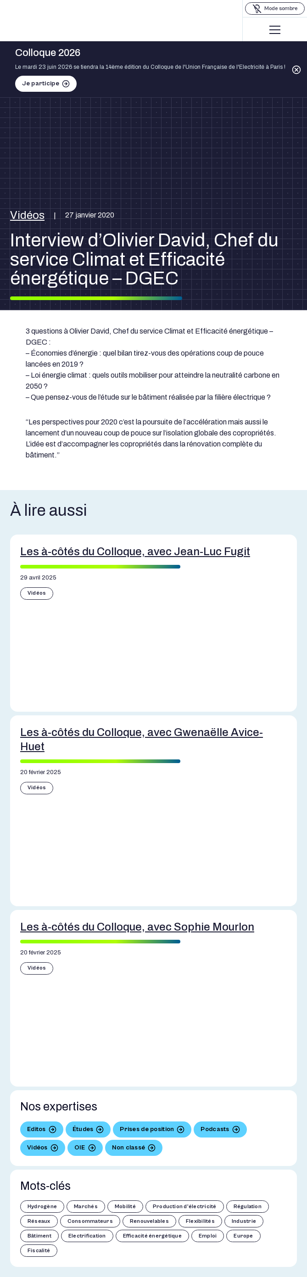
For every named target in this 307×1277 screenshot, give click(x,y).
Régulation (248, 1207)
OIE (79, 1147)
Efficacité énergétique (152, 1236)
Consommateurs (90, 1221)
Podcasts (215, 1129)
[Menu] (274, 29)
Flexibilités (200, 1221)
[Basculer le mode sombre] (275, 8)
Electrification (87, 1236)
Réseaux (39, 1221)
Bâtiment (39, 1236)
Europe (243, 1236)
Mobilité (125, 1207)
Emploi (208, 1236)
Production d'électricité (185, 1207)
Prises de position (147, 1129)
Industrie (244, 1221)
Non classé (128, 1147)
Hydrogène (42, 1207)
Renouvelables (149, 1221)
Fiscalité (39, 1251)
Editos (36, 1129)
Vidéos (27, 215)
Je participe (40, 83)
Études (83, 1129)
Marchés (86, 1207)
